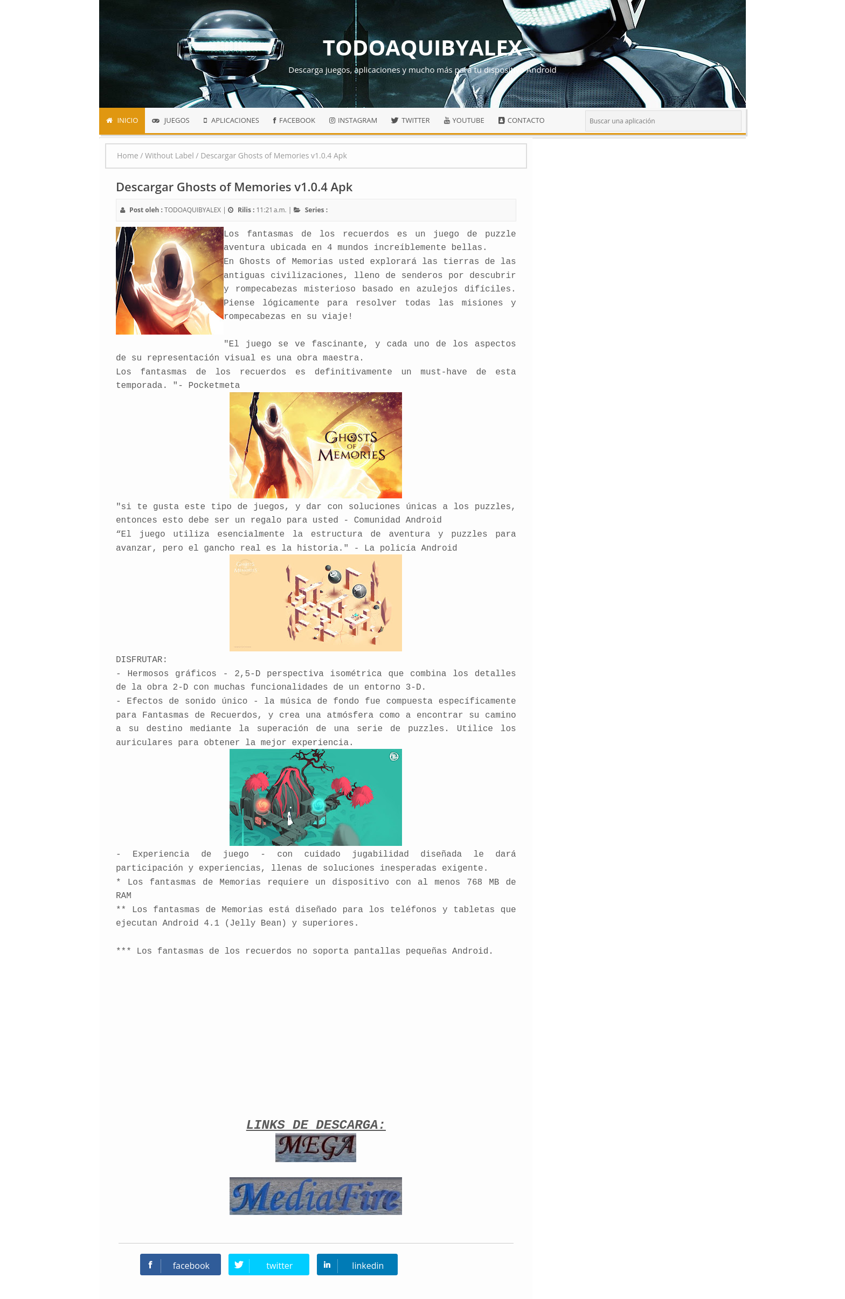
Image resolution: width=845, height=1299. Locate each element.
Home (127, 155)
